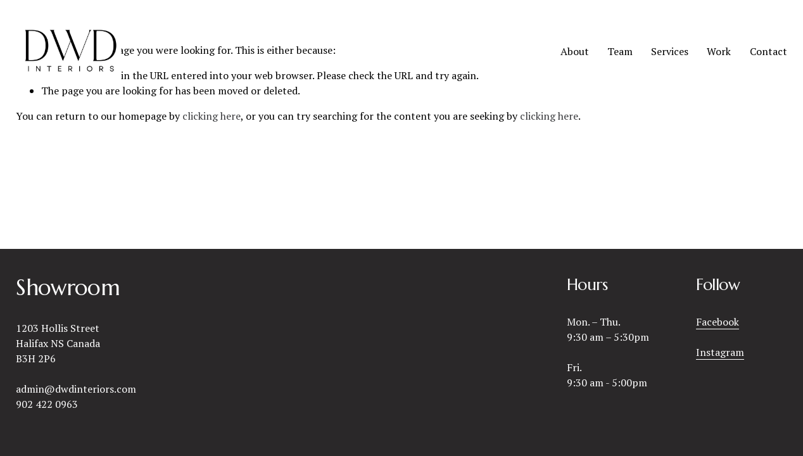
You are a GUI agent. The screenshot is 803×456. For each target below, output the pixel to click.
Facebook (717, 322)
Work (719, 51)
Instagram (720, 352)
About (574, 51)
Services (669, 51)
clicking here (211, 116)
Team (620, 51)
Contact (768, 51)
